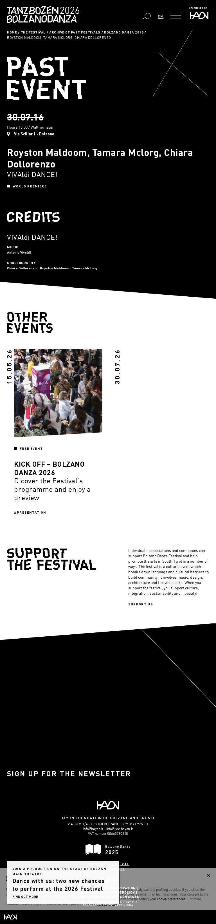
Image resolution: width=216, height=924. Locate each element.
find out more (25, 896)
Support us (140, 604)
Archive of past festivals (74, 32)
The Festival (33, 32)
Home (12, 32)
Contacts (129, 896)
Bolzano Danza (68, 11)
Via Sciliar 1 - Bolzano (34, 133)
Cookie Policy (121, 892)
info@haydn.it (93, 828)
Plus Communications (121, 902)
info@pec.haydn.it (119, 828)
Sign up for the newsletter (69, 773)
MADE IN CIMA (123, 905)
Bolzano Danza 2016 (123, 32)
